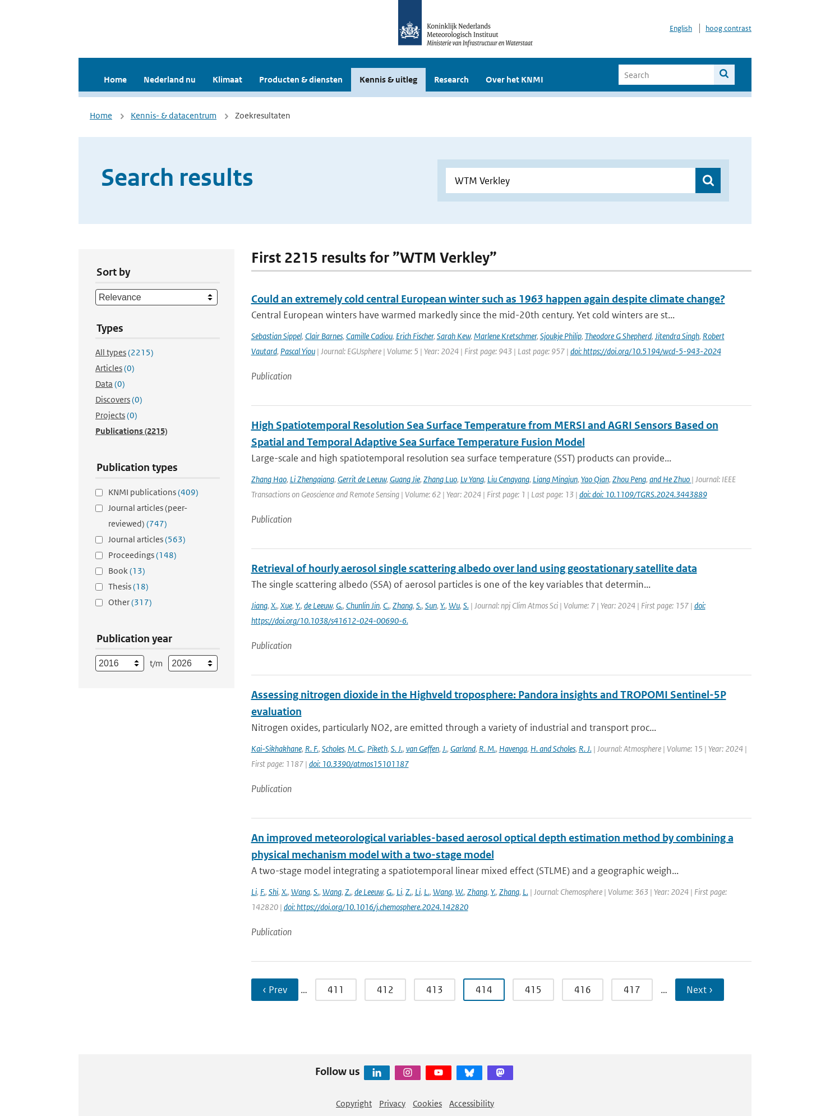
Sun (431, 605)
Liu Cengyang (508, 479)
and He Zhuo (670, 479)
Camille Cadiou (369, 336)
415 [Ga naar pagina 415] (533, 990)
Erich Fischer (415, 336)
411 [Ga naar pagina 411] (336, 990)
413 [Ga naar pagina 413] (434, 990)
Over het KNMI (514, 79)
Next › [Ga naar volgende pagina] (699, 990)
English (681, 28)
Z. (348, 891)
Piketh (377, 748)
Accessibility (471, 1103)
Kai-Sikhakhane (276, 748)
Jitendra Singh (677, 336)
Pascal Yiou (297, 351)
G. (339, 605)
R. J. (585, 748)
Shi (273, 891)
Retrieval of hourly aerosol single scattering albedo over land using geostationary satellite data (474, 568)
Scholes (333, 748)
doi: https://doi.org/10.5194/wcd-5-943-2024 (645, 351)
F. (262, 891)
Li (254, 891)
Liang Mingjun (555, 479)
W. (459, 891)
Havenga (513, 748)
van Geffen (422, 748)
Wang (300, 891)
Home (115, 79)
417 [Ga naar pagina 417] (632, 990)
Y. (298, 605)
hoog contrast (728, 28)
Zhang (403, 605)
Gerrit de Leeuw (362, 479)
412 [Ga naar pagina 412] (385, 990)
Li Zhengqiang (312, 479)
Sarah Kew (454, 336)
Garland (463, 748)
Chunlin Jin (363, 605)
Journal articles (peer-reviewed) (147, 515)
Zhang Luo (440, 479)
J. (444, 748)
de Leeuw (318, 605)
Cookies (427, 1103)
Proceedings (142, 555)
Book (126, 570)
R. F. (312, 748)
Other (130, 602)
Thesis (128, 586)
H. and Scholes (553, 748)
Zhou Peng (629, 479)
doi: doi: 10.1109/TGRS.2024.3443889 (643, 494)
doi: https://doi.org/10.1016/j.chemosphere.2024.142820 (376, 907)
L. (427, 891)
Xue (286, 605)
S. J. (397, 748)
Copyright (354, 1103)
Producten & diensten (301, 79)
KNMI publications (153, 492)
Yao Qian (595, 479)
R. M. (487, 748)
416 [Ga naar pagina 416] (582, 990)
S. (419, 605)
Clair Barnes (324, 336)
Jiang (259, 605)
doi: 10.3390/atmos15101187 (359, 763)
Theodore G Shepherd (618, 336)
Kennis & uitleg (388, 79)
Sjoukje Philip (561, 336)
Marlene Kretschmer (505, 336)
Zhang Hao (269, 479)
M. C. (356, 748)
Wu (454, 605)
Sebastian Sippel (276, 336)
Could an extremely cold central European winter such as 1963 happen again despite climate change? (488, 298)
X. (274, 605)
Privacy (392, 1103)
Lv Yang (472, 479)
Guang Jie (405, 479)
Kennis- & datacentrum (173, 115)
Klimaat (227, 79)
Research (451, 79)
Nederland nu (170, 79)
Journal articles (147, 539)
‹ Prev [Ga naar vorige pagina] (274, 990)
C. (386, 605)
